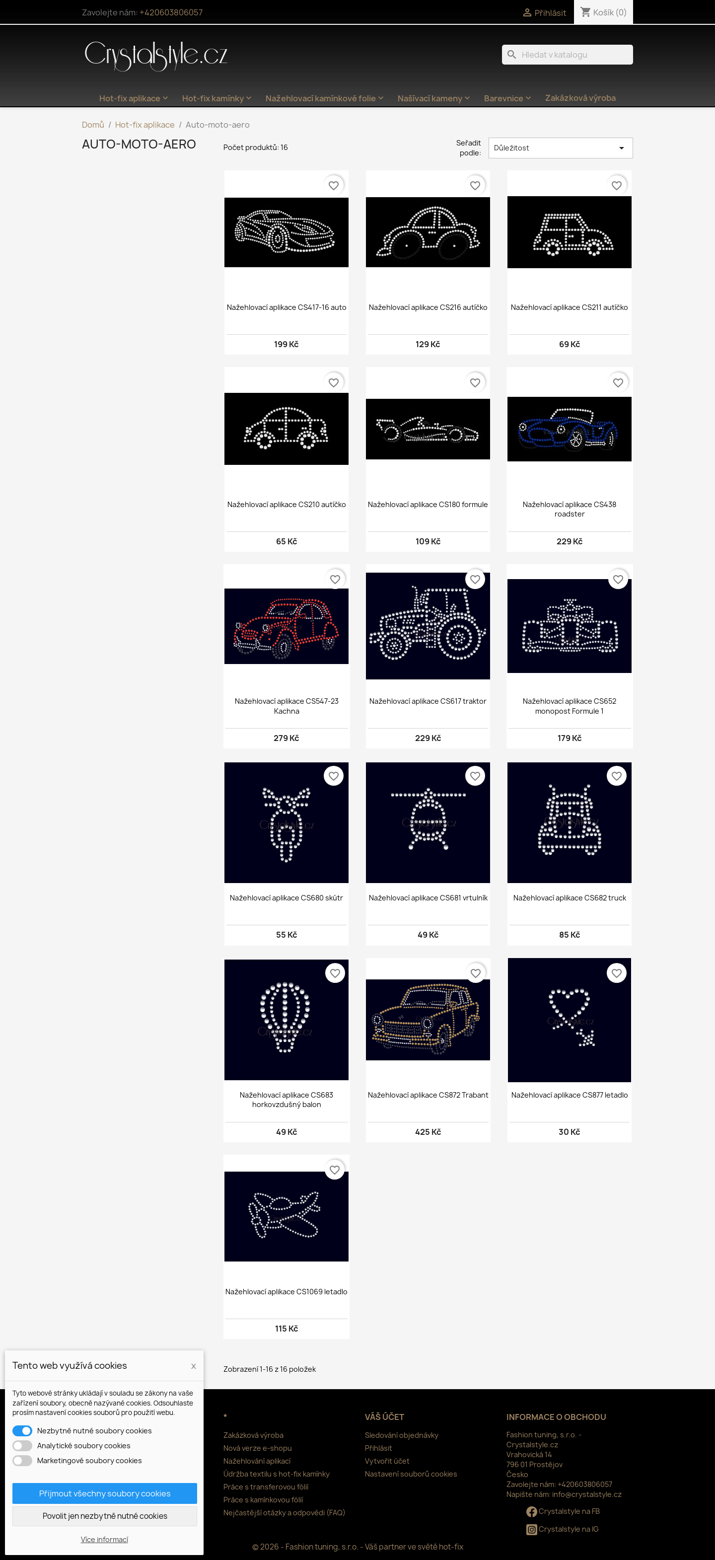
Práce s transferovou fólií (265, 1486)
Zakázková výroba (580, 97)
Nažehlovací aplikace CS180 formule (428, 504)
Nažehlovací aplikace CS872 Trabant (428, 1095)
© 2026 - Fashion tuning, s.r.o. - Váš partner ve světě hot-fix (357, 1547)
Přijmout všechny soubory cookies (105, 1493)
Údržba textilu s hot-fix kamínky (276, 1474)
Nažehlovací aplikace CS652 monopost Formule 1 (569, 706)
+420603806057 (171, 12)
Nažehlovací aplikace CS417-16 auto (287, 307)
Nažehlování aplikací (256, 1461)
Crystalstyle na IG (562, 1529)
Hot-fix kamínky (218, 98)
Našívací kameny (435, 98)
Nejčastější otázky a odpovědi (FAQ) (284, 1512)
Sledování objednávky (401, 1435)
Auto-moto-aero (139, 144)
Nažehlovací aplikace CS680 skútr (286, 897)
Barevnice (508, 98)
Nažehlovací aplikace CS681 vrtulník (428, 897)
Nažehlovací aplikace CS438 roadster (569, 509)
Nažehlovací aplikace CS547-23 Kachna (287, 706)
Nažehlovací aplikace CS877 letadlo (569, 1095)
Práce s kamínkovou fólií (263, 1499)
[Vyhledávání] (567, 55)
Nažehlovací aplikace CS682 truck (569, 897)
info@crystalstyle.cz (587, 1494)
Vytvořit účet (387, 1461)
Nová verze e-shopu (257, 1448)
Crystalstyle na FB (563, 1511)
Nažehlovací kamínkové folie (326, 98)
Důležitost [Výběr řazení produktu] (561, 148)
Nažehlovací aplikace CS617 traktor (428, 701)
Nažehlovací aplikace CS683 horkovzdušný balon (286, 1100)
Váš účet (384, 1416)
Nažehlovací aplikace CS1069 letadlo (286, 1291)
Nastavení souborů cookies (411, 1474)
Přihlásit (378, 1448)
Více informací (104, 1539)
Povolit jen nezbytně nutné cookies (105, 1516)
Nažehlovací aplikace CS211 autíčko (569, 307)
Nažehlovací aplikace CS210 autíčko (286, 504)
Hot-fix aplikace (134, 98)
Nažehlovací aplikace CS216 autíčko (428, 307)
